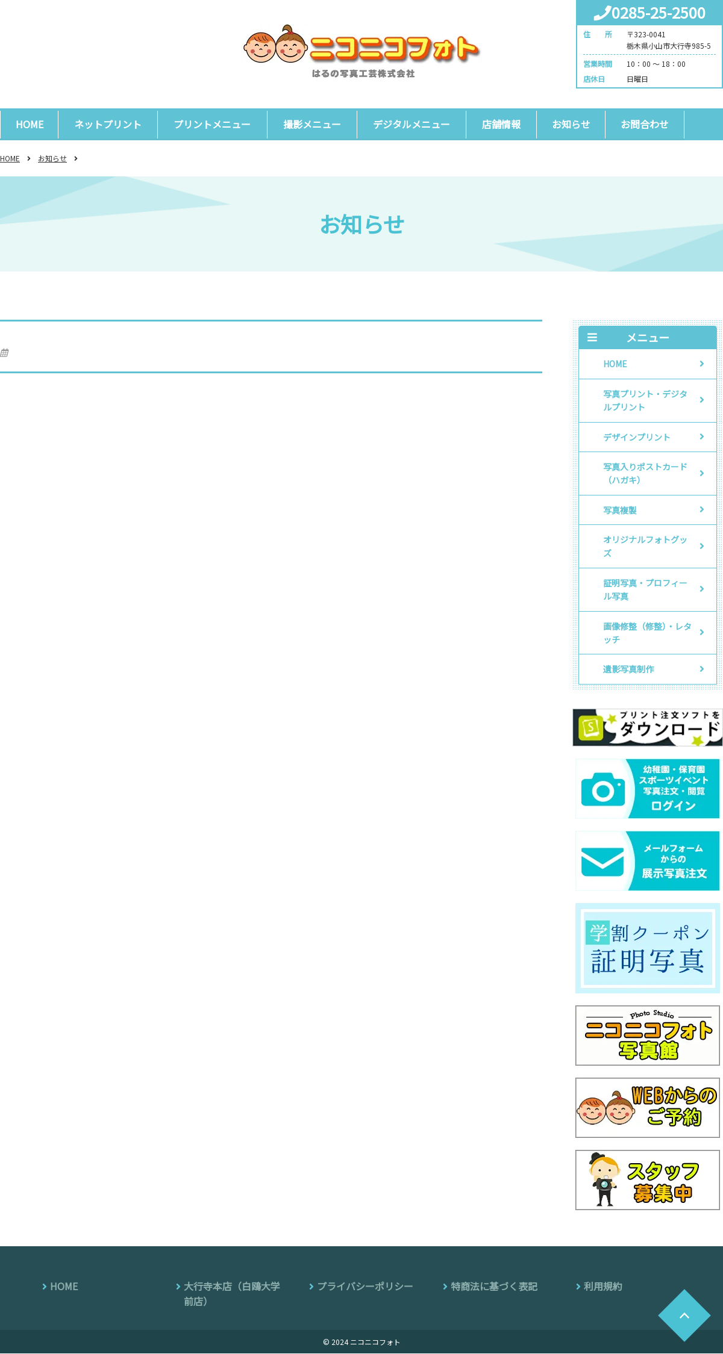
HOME (29, 124)
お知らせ (565, 124)
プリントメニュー (210, 124)
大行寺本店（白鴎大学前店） (232, 1294)
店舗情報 (496, 124)
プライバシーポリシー (365, 1286)
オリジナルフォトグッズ (645, 546)
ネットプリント (108, 124)
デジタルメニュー (407, 124)
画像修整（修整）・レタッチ (647, 632)
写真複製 (620, 511)
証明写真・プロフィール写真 (645, 590)
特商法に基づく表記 (494, 1286)
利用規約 (603, 1286)
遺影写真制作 (628, 669)
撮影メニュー (309, 124)
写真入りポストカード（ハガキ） (645, 473)
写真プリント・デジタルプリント (645, 401)
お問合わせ (639, 124)
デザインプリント (637, 437)
